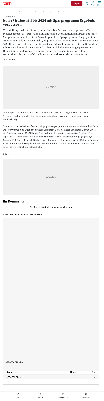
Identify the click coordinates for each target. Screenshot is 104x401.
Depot (77, 3)
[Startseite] (7, 3)
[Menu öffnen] (99, 3)
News (10, 12)
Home (4, 12)
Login (93, 3)
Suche (87, 3)
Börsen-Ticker (19, 12)
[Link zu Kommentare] (63, 395)
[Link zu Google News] (86, 395)
